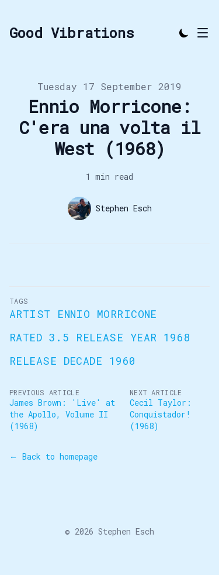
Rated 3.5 (39, 337)
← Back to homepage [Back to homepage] (53, 456)
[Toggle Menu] (203, 33)
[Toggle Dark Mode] (184, 32)
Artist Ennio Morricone (83, 314)
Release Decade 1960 (72, 361)
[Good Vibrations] (71, 32)
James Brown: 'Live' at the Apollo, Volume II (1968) (62, 414)
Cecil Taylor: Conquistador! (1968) (161, 414)
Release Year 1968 (133, 337)
